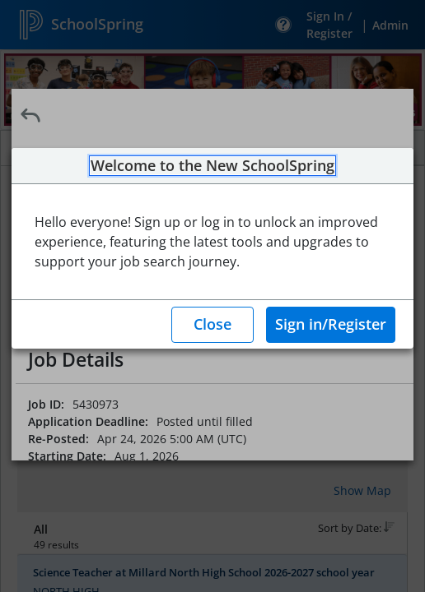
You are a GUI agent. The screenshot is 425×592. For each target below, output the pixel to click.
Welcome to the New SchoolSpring (212, 166)
